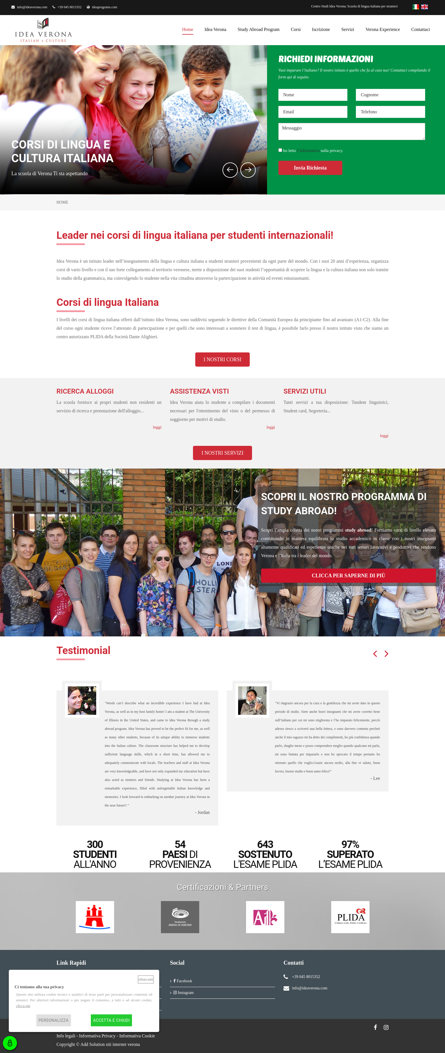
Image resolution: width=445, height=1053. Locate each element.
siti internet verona (123, 1044)
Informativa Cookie (137, 1035)
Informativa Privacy (97, 1035)
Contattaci (420, 28)
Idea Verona (215, 28)
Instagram (183, 993)
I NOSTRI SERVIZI (222, 453)
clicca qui (23, 1006)
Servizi (347, 28)
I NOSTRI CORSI (222, 359)
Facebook (182, 981)
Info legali (65, 1035)
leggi (157, 427)
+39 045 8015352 (67, 7)
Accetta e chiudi (111, 1020)
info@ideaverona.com (29, 7)
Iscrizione (321, 28)
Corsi (296, 28)
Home (187, 28)
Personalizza (53, 1020)
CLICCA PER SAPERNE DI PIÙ (348, 575)
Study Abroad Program (259, 28)
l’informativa (308, 150)
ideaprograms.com (102, 7)
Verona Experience (383, 28)
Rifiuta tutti (145, 979)
